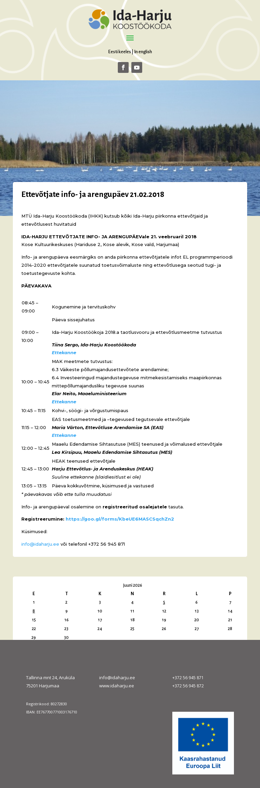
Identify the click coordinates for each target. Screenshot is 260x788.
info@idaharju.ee (40, 544)
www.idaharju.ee (116, 686)
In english (143, 51)
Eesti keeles (119, 51)
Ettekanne (64, 352)
